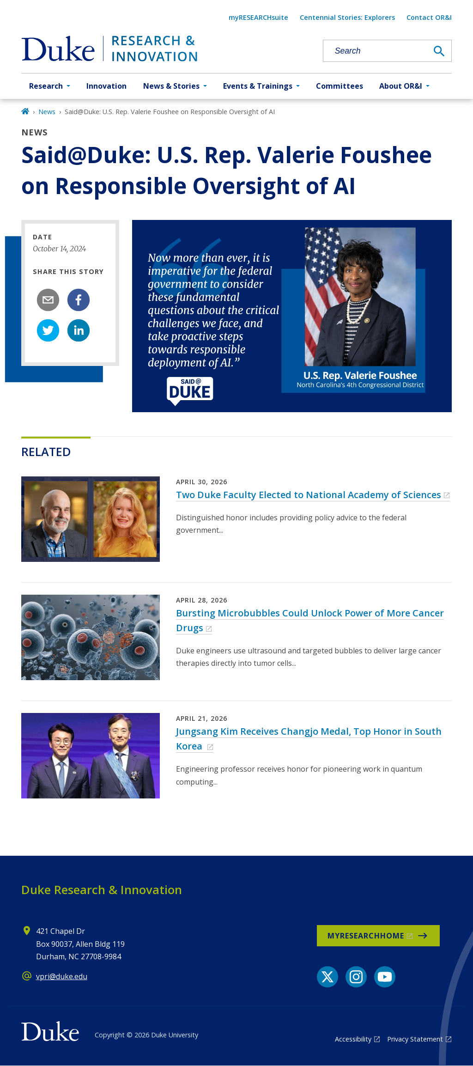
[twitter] (48, 330)
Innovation (106, 86)
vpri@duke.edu (61, 976)
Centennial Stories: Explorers (347, 17)
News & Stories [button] (171, 86)
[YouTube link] (384, 976)
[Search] (439, 51)
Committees (339, 86)
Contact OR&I (429, 17)
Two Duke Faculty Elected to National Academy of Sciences (308, 494)
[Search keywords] (375, 51)
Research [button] (46, 86)
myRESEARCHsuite (258, 17)
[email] (48, 299)
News (46, 111)
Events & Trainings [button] (257, 86)
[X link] (327, 976)
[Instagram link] (356, 976)
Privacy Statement (415, 1039)
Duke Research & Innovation (101, 889)
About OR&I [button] (400, 86)
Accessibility (353, 1039)
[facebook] (78, 299)
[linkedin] (78, 330)
